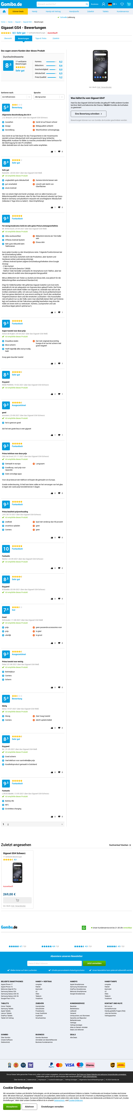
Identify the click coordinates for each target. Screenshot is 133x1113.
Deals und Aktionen (77, 1030)
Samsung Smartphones (78, 987)
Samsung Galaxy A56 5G (10, 994)
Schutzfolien (40, 1009)
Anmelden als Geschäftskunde (46, 1040)
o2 (36, 991)
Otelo (37, 994)
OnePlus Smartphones (78, 989)
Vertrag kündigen (76, 1025)
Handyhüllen (40, 1006)
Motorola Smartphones (78, 991)
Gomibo (4, 1035)
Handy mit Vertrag (53, 11)
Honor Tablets (6, 1006)
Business (40, 1035)
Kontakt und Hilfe (113, 1003)
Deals (73, 1035)
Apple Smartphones (77, 984)
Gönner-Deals (18, 11)
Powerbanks (40, 1011)
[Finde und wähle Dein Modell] (63, 4)
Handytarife (74, 11)
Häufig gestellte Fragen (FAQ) (115, 1011)
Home (3, 22)
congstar (39, 984)
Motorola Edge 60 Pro (8, 989)
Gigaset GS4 (27, 22)
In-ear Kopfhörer (41, 1013)
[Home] (4, 11)
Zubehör (90, 11)
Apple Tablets (6, 1011)
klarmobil (39, 989)
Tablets (105, 11)
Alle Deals (73, 1037)
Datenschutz (5, 1042)
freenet (38, 987)
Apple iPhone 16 (7, 987)
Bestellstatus (74, 1009)
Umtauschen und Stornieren (80, 1016)
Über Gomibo (5, 1037)
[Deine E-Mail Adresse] (54, 963)
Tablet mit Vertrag (7, 1018)
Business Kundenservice (44, 1042)
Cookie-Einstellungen (55, 1080)
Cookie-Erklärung (76, 1100)
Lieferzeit (73, 1011)
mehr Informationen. (90, 1076)
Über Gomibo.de (19, 1080)
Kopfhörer (39, 1016)
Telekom (38, 996)
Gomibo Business (42, 1037)
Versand (73, 1013)
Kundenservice (77, 1003)
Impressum (42, 1080)
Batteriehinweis (75, 1020)
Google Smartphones (77, 994)
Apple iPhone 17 (7, 984)
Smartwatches (41, 1018)
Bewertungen (38, 22)
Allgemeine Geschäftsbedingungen (91, 1080)
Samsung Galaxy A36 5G (10, 996)
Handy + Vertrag (44, 981)
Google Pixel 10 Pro (8, 998)
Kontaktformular (110, 1009)
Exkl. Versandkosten (104, 87)
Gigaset (18, 22)
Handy (34, 11)
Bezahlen (73, 1006)
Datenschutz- (59, 1100)
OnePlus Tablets (6, 1016)
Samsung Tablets (7, 1009)
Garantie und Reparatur (78, 1018)
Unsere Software (6, 1040)
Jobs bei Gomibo (111, 1013)
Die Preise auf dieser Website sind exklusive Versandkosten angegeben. (102, 1074)
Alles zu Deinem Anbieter (79, 1027)
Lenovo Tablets (6, 1013)
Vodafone (39, 998)
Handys (73, 981)
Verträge (73, 1023)
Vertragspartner (110, 1016)
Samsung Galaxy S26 (8, 991)
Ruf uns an (108, 1006)
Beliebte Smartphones (12, 981)
